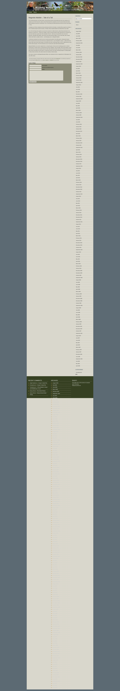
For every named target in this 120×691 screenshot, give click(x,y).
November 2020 (79, 94)
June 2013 (78, 173)
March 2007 (78, 347)
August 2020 (78, 101)
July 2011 (78, 226)
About (35, 12)
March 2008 (78, 319)
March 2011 (78, 235)
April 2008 (78, 317)
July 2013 (78, 170)
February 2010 (56, 596)
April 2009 (78, 289)
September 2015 (79, 147)
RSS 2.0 (37, 60)
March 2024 (55, 399)
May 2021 (78, 91)
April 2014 (78, 149)
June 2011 (78, 228)
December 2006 (79, 354)
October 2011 (78, 219)
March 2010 (78, 263)
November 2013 (79, 161)
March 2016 (78, 135)
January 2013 (78, 184)
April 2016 (78, 133)
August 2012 (78, 196)
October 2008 (78, 303)
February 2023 (79, 75)
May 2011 (78, 231)
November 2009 (79, 272)
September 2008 (79, 305)
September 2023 (79, 63)
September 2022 (79, 82)
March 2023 (78, 73)
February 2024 (79, 52)
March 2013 (78, 180)
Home (30, 12)
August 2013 (78, 168)
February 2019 (79, 124)
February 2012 (79, 210)
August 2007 (78, 335)
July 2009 (78, 282)
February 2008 (79, 321)
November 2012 (79, 189)
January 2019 (78, 126)
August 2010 (78, 252)
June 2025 (78, 36)
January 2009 (78, 296)
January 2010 (78, 268)
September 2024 (56, 393)
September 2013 (79, 166)
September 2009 (79, 277)
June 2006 (78, 356)
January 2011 (78, 240)
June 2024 (78, 47)
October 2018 (78, 128)
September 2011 (79, 221)
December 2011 (79, 214)
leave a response (46, 60)
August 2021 (78, 84)
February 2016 (79, 138)
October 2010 (78, 247)
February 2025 (79, 40)
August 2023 (78, 66)
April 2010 (78, 261)
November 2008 (79, 300)
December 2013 (79, 159)
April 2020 (55, 452)
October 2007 (56, 655)
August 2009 (78, 279)
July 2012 (78, 198)
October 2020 (78, 96)
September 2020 (79, 98)
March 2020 (78, 110)
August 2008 (78, 307)
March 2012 (78, 207)
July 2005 (78, 361)
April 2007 (78, 344)
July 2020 (78, 103)
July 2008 (78, 310)
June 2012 (55, 537)
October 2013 (78, 163)
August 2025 (78, 31)
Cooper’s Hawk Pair (42, 383)
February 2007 (79, 349)
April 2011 (78, 233)
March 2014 (78, 152)
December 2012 (79, 187)
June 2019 (78, 121)
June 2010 (78, 256)
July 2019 (78, 119)
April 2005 (78, 365)
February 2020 (79, 112)
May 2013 (78, 175)
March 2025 (78, 38)
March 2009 (78, 291)
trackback (51, 60)
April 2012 (78, 205)
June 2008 (78, 312)
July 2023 (78, 68)
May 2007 (78, 342)
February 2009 (79, 293)
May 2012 (78, 203)
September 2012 (56, 531)
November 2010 (79, 245)
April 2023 (78, 70)
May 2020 (78, 105)
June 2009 (78, 284)
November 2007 (79, 328)
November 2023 (79, 59)
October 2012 (78, 191)
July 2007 (55, 662)
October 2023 (78, 61)
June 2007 (78, 340)
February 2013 (79, 182)
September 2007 (79, 333)
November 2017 (79, 131)
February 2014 (79, 154)
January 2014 (78, 156)
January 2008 (78, 324)
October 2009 (78, 275)
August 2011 (78, 224)
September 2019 (79, 117)
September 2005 (79, 358)
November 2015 (79, 142)
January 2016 (78, 140)
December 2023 (79, 56)
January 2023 (78, 77)
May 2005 (78, 363)
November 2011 (79, 217)
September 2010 (79, 249)
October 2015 (78, 145)
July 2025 (78, 33)
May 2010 (55, 590)
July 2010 (78, 254)
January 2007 (78, 351)
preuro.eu (78, 385)
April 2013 (78, 177)
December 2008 (79, 298)
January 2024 (78, 54)
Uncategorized (57, 58)
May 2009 (78, 286)
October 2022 (78, 80)
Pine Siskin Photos (41, 390)
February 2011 (79, 238)
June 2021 (78, 89)
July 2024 (78, 45)
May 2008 (78, 314)
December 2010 (79, 242)
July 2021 (78, 87)
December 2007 (79, 326)
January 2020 (56, 459)
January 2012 (78, 212)
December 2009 (79, 270)
